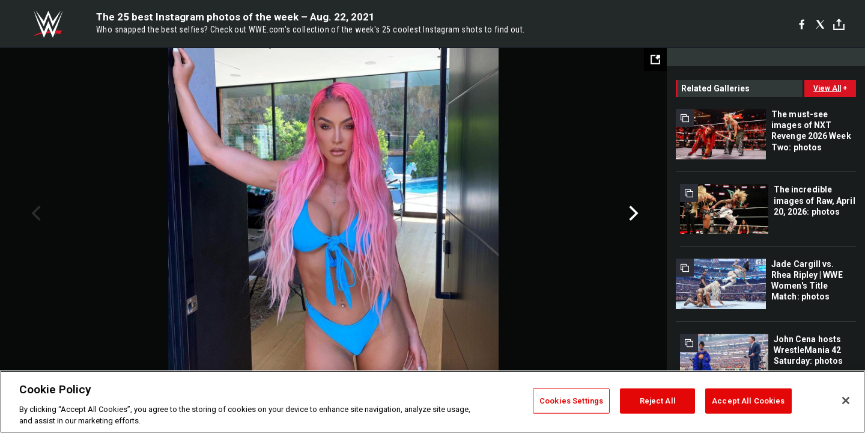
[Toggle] (839, 24)
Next (632, 213)
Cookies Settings (571, 400)
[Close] (846, 400)
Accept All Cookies (748, 400)
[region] (432, 401)
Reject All (658, 400)
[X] (820, 24)
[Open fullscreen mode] (655, 59)
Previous (34, 213)
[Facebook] (801, 24)
